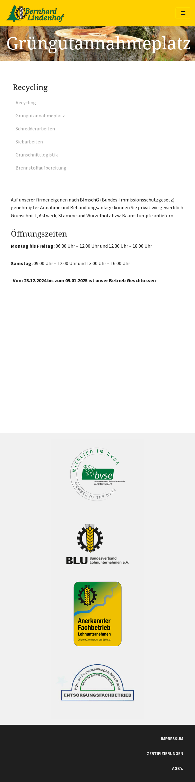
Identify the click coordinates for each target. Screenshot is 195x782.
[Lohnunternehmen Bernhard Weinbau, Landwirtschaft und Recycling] (35, 13)
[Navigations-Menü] (183, 13)
